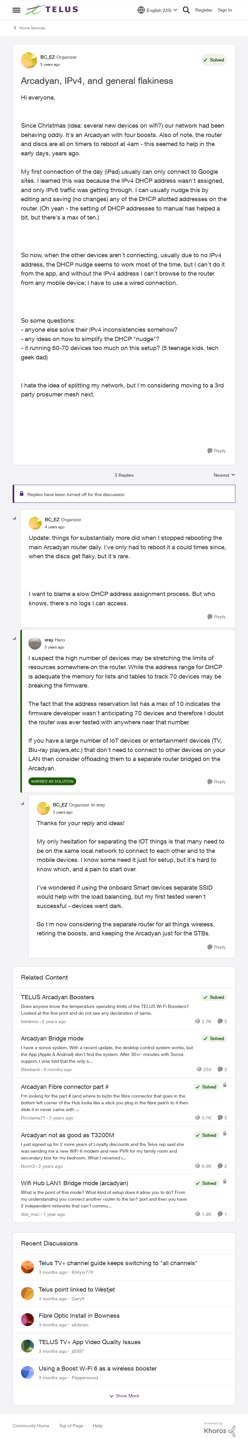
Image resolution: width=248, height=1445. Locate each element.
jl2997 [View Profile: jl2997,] (78, 1351)
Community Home (31, 1425)
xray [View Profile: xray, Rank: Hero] (49, 639)
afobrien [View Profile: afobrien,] (80, 1324)
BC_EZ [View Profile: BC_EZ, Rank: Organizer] (47, 57)
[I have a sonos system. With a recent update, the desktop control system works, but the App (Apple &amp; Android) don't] (109, 1054)
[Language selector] (157, 10)
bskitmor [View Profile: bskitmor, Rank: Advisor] (29, 1021)
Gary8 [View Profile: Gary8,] (78, 1298)
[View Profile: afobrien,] (27, 1319)
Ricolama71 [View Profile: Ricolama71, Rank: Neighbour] (33, 1117)
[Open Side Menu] (16, 10)
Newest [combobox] (224, 475)
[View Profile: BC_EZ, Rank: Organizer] (29, 60)
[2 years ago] (53, 1021)
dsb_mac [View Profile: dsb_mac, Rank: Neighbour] (30, 1214)
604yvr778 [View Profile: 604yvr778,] (82, 1272)
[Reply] (216, 450)
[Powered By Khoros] (219, 1429)
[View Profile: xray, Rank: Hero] (34, 643)
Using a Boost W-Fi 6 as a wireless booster (98, 1368)
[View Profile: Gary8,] (27, 1293)
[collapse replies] (15, 518)
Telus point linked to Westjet (77, 1289)
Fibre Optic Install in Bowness (79, 1315)
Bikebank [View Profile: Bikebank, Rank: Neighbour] (30, 1069)
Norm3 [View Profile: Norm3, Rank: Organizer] (28, 1165)
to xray (98, 804)
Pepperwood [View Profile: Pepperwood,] (85, 1377)
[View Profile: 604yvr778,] (27, 1267)
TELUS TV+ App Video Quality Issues (90, 1341)
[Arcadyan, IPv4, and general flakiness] (55, 527)
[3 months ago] (53, 1272)
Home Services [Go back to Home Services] (29, 27)
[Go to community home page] (53, 10)
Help (97, 1425)
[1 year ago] (53, 1214)
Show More (124, 1396)
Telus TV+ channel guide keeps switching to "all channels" (118, 1262)
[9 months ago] (56, 1069)
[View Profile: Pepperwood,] (27, 1372)
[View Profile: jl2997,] (27, 1346)
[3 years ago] (60, 1117)
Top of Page (71, 1425)
